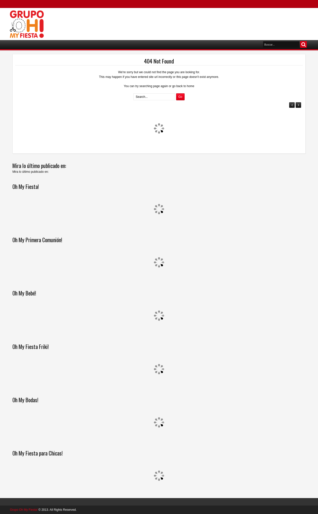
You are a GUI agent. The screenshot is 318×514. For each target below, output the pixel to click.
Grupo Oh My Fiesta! (24, 510)
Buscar (303, 44)
